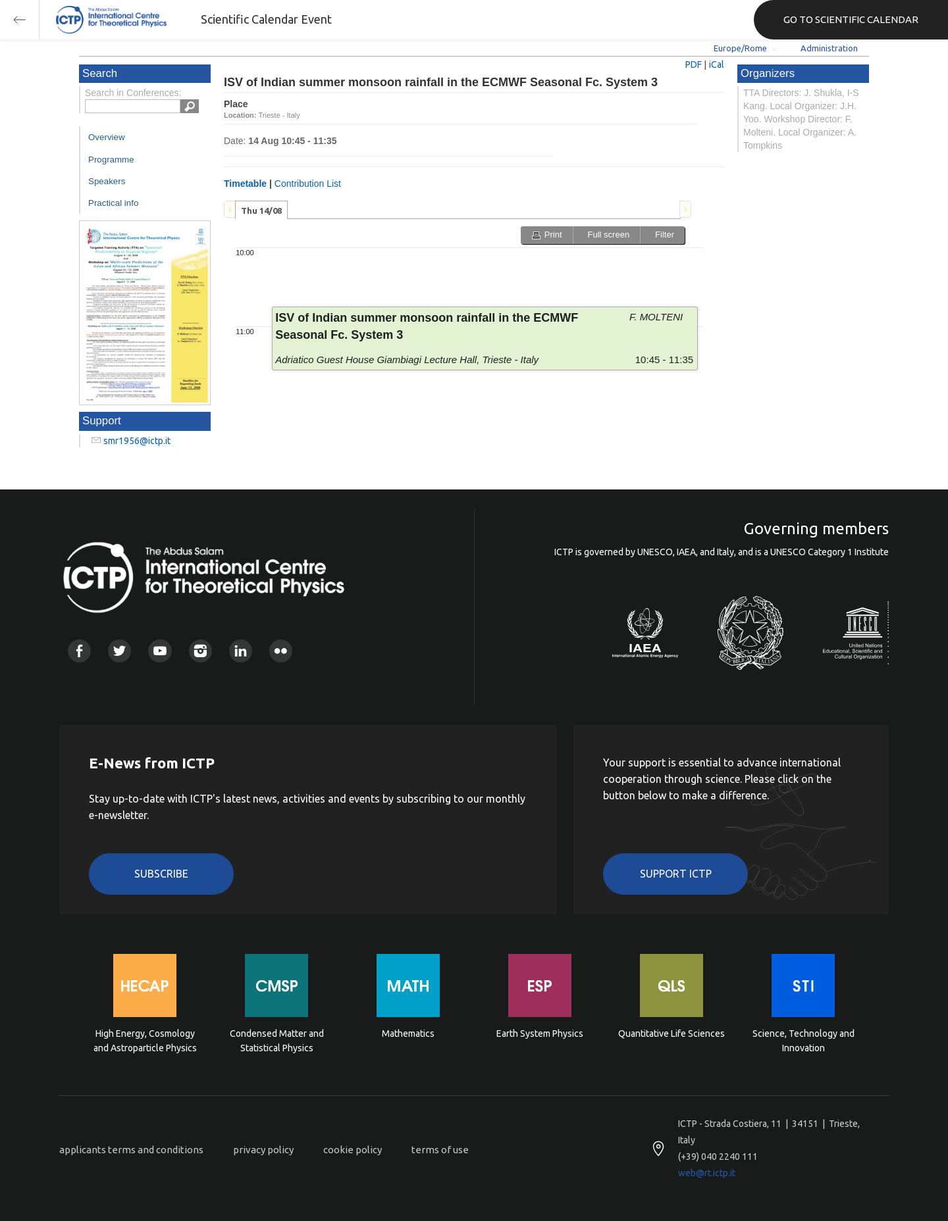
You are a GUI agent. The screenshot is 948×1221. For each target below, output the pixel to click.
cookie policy (352, 1149)
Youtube (159, 650)
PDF (693, 64)
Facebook (79, 650)
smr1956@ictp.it (137, 441)
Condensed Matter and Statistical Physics (277, 1040)
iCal (716, 64)
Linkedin (240, 650)
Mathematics (408, 1033)
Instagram (200, 650)
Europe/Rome (740, 48)
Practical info (113, 203)
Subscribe (161, 874)
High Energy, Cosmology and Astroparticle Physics (145, 1040)
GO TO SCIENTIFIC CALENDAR (850, 19)
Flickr (280, 650)
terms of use (440, 1149)
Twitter (119, 650)
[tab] (261, 210)
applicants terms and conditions (131, 1149)
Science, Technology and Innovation (803, 1040)
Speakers (106, 181)
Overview (106, 137)
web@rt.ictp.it (706, 1173)
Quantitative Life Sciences (671, 1033)
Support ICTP (676, 874)
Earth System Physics (539, 1033)
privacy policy (263, 1149)
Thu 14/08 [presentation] (261, 210)
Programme (111, 159)
